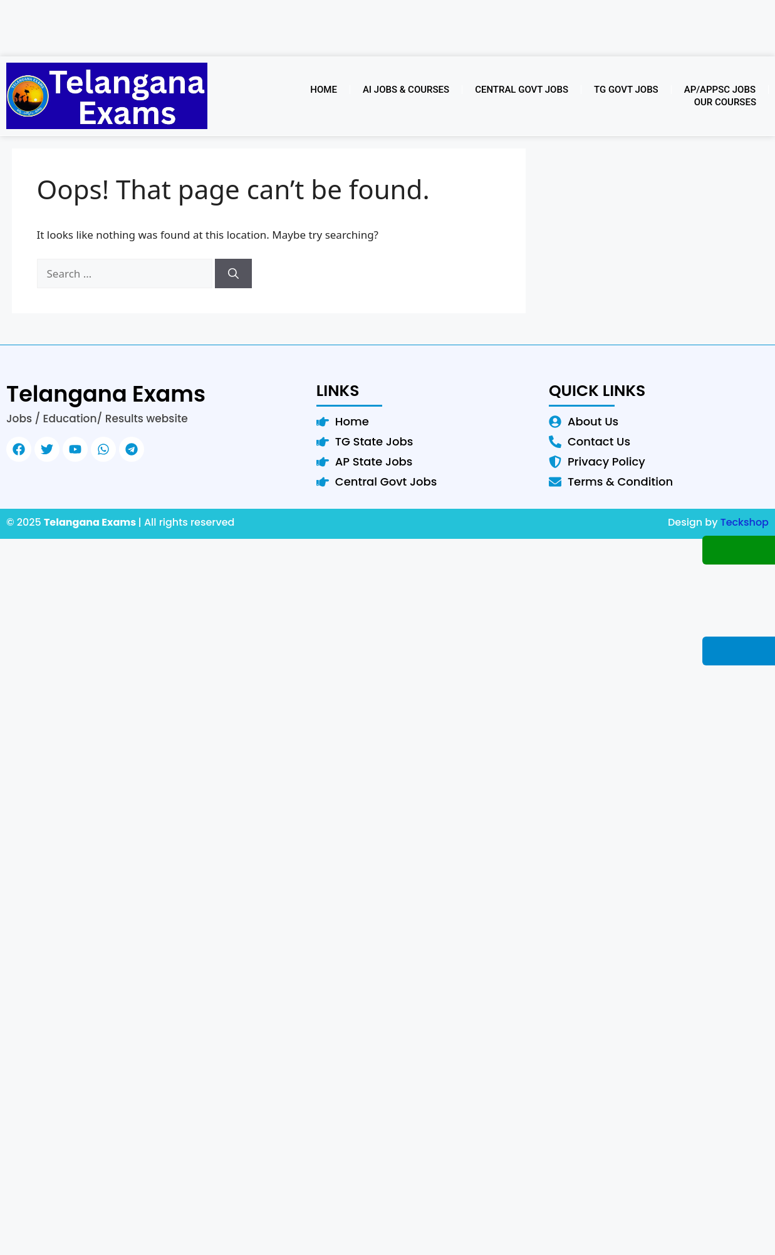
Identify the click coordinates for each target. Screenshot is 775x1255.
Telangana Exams (105, 393)
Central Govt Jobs (521, 89)
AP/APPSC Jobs (720, 89)
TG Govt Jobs (626, 89)
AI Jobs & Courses (406, 89)
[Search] (233, 274)
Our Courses (725, 102)
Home (323, 89)
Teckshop (744, 522)
